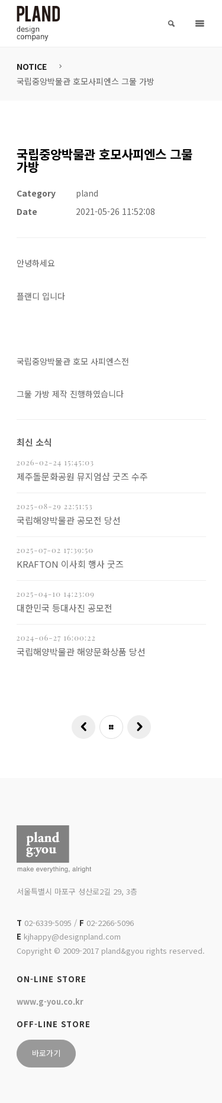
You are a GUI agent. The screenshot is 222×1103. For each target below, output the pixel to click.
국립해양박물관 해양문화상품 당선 (81, 651)
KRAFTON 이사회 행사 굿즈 (70, 564)
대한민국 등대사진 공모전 (64, 608)
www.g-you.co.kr (50, 1001)
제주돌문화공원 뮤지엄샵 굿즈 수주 (82, 476)
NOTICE (32, 66)
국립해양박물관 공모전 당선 (69, 520)
